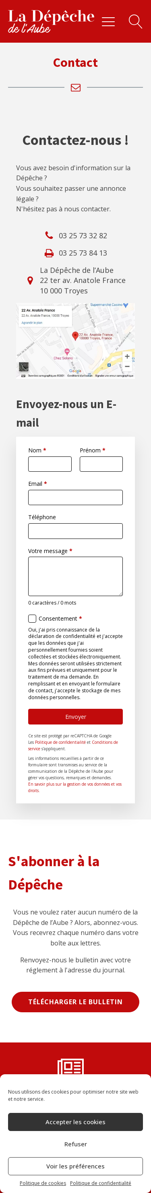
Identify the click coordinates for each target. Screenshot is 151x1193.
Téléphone (42, 517)
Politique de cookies (43, 1183)
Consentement (60, 618)
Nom (37, 450)
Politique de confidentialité (100, 1183)
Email (37, 483)
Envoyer (75, 716)
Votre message (50, 551)
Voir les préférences (75, 1166)
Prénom (92, 450)
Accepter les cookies (75, 1122)
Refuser (75, 1144)
